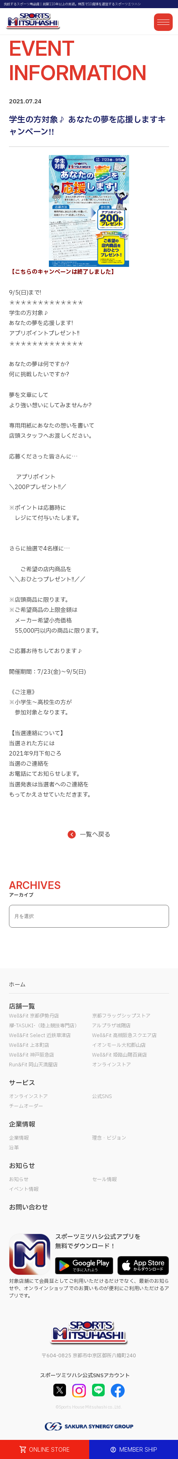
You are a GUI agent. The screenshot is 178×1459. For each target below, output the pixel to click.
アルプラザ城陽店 (111, 1025)
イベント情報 (23, 1189)
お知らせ (19, 1179)
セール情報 (104, 1179)
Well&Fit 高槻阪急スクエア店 (124, 1035)
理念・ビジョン (109, 1138)
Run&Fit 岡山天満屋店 (33, 1064)
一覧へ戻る (89, 834)
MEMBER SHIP (134, 1449)
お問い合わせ (28, 1207)
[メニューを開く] (163, 22)
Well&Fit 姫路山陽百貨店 (119, 1055)
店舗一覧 (22, 1006)
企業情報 (19, 1138)
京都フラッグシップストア (121, 1016)
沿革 (14, 1147)
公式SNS (102, 1096)
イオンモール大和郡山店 (119, 1045)
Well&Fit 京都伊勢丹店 (34, 1016)
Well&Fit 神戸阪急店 (31, 1055)
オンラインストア (111, 1064)
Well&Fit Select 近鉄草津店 (40, 1035)
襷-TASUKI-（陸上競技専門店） (44, 1025)
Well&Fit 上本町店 (29, 1045)
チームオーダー (26, 1106)
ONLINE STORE (45, 1449)
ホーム (17, 985)
